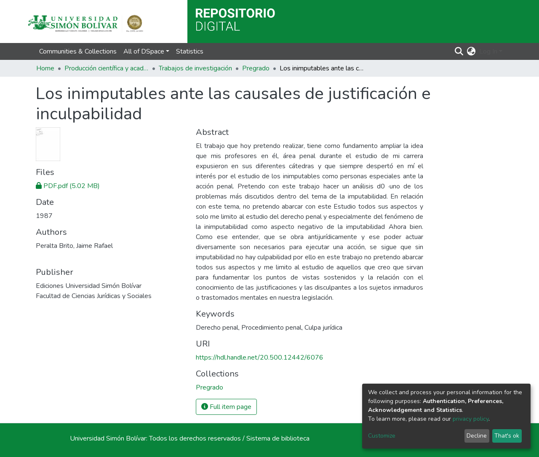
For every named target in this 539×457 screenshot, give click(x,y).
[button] (471, 51)
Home (45, 68)
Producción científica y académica (106, 68)
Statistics (189, 51)
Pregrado (256, 68)
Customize (381, 436)
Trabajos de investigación (195, 68)
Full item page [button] (226, 406)
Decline (477, 436)
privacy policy (470, 419)
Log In (488, 51)
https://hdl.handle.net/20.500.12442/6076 (259, 357)
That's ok (506, 436)
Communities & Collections (78, 51)
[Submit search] (459, 51)
